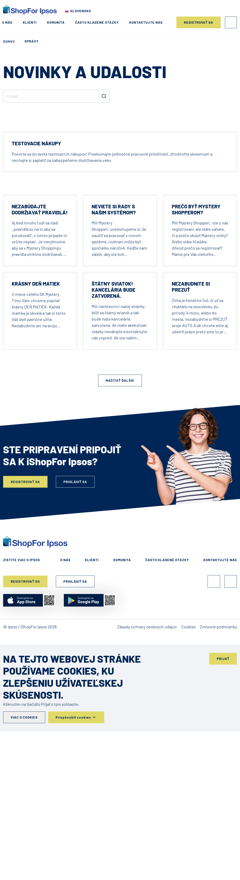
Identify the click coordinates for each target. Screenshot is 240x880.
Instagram (230, 704)
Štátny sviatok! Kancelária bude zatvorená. (113, 413)
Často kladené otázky (97, 22)
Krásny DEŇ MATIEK (36, 407)
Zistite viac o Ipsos (21, 683)
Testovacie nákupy (36, 267)
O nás (7, 22)
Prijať (223, 782)
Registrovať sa (198, 22)
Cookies (188, 749)
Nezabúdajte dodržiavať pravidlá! (40, 333)
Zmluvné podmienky (218, 749)
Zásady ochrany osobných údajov (147, 749)
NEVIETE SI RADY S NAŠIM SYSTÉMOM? (114, 333)
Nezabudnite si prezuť (191, 410)
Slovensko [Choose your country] (80, 11)
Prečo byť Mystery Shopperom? (196, 333)
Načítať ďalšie (120, 504)
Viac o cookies (24, 841)
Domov (9, 41)
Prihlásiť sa (231, 22)
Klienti (30, 22)
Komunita (56, 22)
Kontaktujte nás (146, 22)
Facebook (214, 704)
